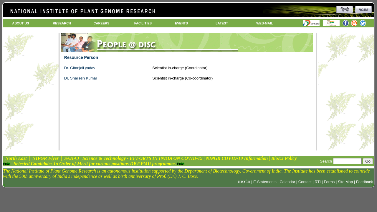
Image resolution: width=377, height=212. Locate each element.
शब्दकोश (244, 182)
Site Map (345, 182)
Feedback (364, 182)
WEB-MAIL (264, 23)
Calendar (287, 182)
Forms (329, 182)
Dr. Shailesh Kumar (80, 78)
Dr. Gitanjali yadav (79, 68)
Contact (305, 182)
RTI (318, 182)
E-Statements (265, 182)
